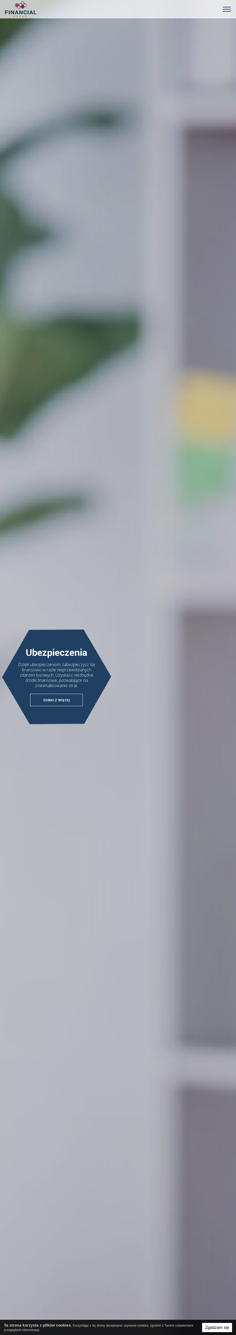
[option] (118, 667)
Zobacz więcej (56, 699)
